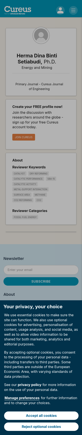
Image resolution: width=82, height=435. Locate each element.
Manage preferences (22, 398)
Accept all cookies (41, 415)
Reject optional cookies (41, 426)
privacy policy (30, 385)
